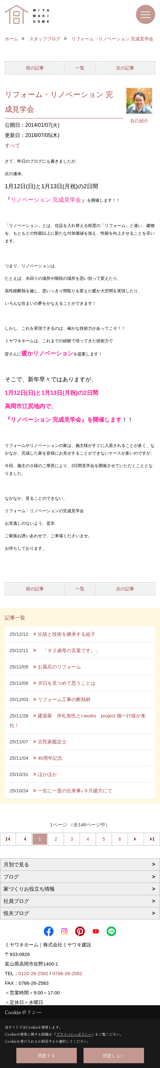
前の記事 (35, 67)
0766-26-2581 (67, 973)
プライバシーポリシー (74, 1034)
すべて (12, 145)
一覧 (80, 67)
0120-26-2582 (33, 973)
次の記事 (125, 67)
